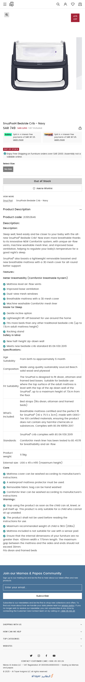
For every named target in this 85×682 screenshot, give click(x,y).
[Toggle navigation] (5, 4)
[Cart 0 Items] (80, 4)
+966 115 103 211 (67, 611)
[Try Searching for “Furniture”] (58, 4)
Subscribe (42, 596)
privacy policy (68, 605)
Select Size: (9, 164)
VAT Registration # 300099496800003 (41, 665)
